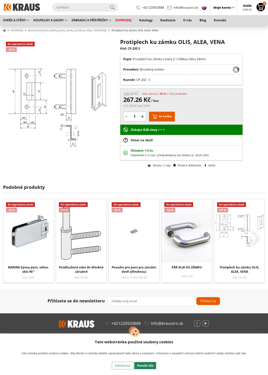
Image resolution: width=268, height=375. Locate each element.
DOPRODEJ (123, 20)
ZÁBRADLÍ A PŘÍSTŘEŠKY (89, 20)
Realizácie (167, 20)
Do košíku (165, 116)
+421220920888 (153, 7)
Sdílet (209, 165)
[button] (6, 30)
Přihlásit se (208, 301)
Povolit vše (145, 365)
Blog (203, 20)
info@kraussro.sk (186, 7)
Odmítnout (123, 365)
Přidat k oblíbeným (187, 165)
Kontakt (220, 20)
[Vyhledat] (85, 7)
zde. (243, 353)
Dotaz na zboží (142, 140)
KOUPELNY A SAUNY (48, 20)
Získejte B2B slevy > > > (148, 130)
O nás (187, 20)
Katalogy (146, 20)
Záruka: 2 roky (159, 165)
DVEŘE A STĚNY (14, 20)
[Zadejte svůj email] (164, 301)
